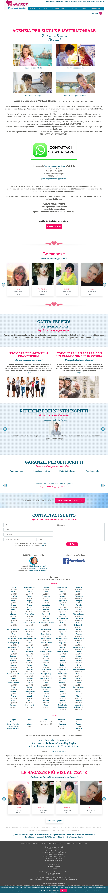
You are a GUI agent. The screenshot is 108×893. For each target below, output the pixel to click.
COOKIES (89, 805)
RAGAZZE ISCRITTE (45, 805)
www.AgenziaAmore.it (67, 872)
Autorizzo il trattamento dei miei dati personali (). (31, 543)
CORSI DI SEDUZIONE (72, 808)
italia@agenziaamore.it (38, 566)
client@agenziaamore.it (39, 568)
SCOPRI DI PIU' (54, 226)
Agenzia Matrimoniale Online (54, 166)
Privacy (45, 543)
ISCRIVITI (26, 805)
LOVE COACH (34, 805)
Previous (3, 284)
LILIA (91, 289)
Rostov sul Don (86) (45, 704)
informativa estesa (53, 890)
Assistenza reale (92, 471)
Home (32, 9)
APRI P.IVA (96, 805)
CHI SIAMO (14, 805)
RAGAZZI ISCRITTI (58, 805)
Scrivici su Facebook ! (59, 729)
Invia (72, 544)
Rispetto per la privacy (42, 471)
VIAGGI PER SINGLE (58, 808)
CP (101, 805)
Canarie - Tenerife (13, 704)
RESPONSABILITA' (54, 878)
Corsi (84, 9)
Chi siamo (43, 9)
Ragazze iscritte (59, 9)
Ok (63, 890)
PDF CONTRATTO (34, 808)
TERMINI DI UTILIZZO (71, 805)
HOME (8, 805)
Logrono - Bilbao (13, 706)
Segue (94, 338)
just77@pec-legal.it (54, 851)
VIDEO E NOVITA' (46, 808)
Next (104, 284)
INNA (17, 289)
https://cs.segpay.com (71, 857)
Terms (43, 545)
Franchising (96, 9)
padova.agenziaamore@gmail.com (54, 179)
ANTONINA (42, 289)
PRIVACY (82, 805)
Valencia (13, 702)
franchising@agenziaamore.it (39, 570)
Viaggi (74, 9)
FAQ (21, 805)
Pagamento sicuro (16, 471)
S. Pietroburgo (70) (46, 702)
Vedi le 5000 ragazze (54, 798)
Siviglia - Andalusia (13, 708)
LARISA (66, 289)
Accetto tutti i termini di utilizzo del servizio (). (30, 545)
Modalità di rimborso (67, 471)
